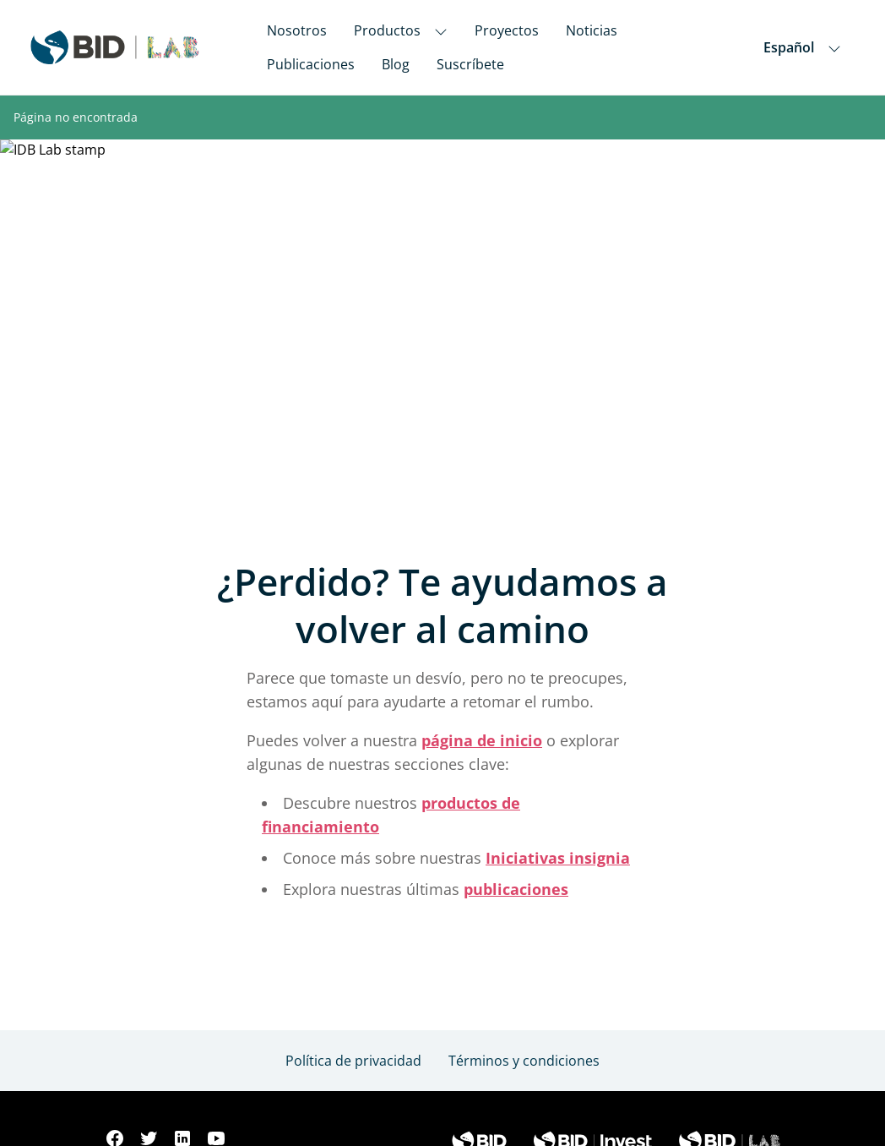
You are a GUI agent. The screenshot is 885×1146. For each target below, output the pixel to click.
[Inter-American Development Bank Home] (114, 47)
